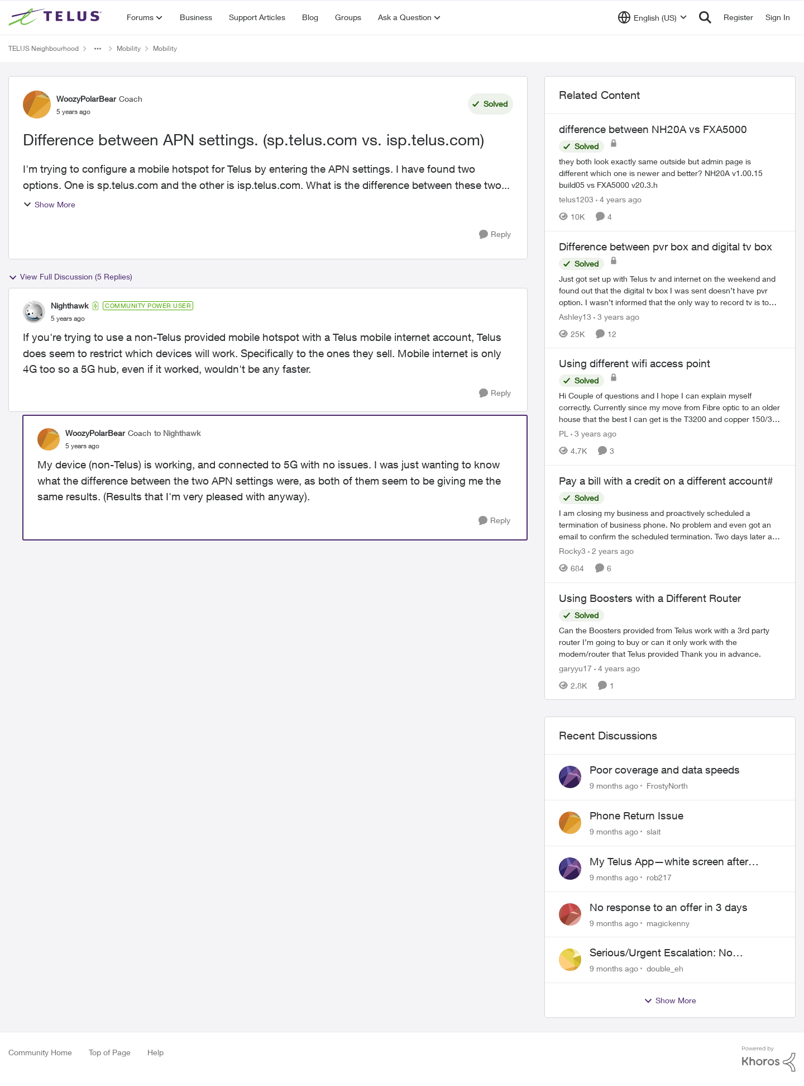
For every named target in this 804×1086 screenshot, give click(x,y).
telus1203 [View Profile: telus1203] (576, 199)
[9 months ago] (614, 785)
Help (155, 1052)
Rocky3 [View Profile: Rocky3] (572, 551)
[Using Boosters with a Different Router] (670, 641)
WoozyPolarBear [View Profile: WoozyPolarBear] (86, 98)
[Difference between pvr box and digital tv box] (670, 289)
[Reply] (495, 234)
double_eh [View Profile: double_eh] (665, 968)
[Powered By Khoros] (769, 1059)
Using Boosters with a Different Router (650, 598)
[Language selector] (652, 17)
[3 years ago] (616, 316)
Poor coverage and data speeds (665, 769)
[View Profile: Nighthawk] (34, 312)
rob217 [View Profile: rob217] (659, 877)
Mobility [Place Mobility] (129, 48)
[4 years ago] (619, 199)
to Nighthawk (177, 433)
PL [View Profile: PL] (563, 433)
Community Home (40, 1052)
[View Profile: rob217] (570, 868)
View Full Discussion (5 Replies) (70, 277)
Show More (49, 204)
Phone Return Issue (636, 815)
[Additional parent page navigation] (97, 48)
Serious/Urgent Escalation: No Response (661, 953)
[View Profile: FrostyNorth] (570, 777)
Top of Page (110, 1052)
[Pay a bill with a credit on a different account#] (670, 524)
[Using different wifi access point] (670, 407)
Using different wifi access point (634, 363)
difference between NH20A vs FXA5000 (653, 129)
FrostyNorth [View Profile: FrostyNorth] (667, 785)
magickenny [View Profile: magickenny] (668, 922)
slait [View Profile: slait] (654, 831)
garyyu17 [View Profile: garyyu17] (575, 667)
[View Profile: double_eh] (570, 960)
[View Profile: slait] (570, 823)
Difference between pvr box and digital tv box (665, 246)
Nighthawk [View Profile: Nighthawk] (69, 305)
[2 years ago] (611, 551)
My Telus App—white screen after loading (669, 862)
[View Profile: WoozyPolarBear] (37, 104)
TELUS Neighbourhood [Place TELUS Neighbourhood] (43, 48)
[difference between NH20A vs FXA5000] (670, 173)
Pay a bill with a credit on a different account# (666, 481)
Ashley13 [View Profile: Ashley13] (575, 316)
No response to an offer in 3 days (669, 907)
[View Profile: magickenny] (570, 914)
